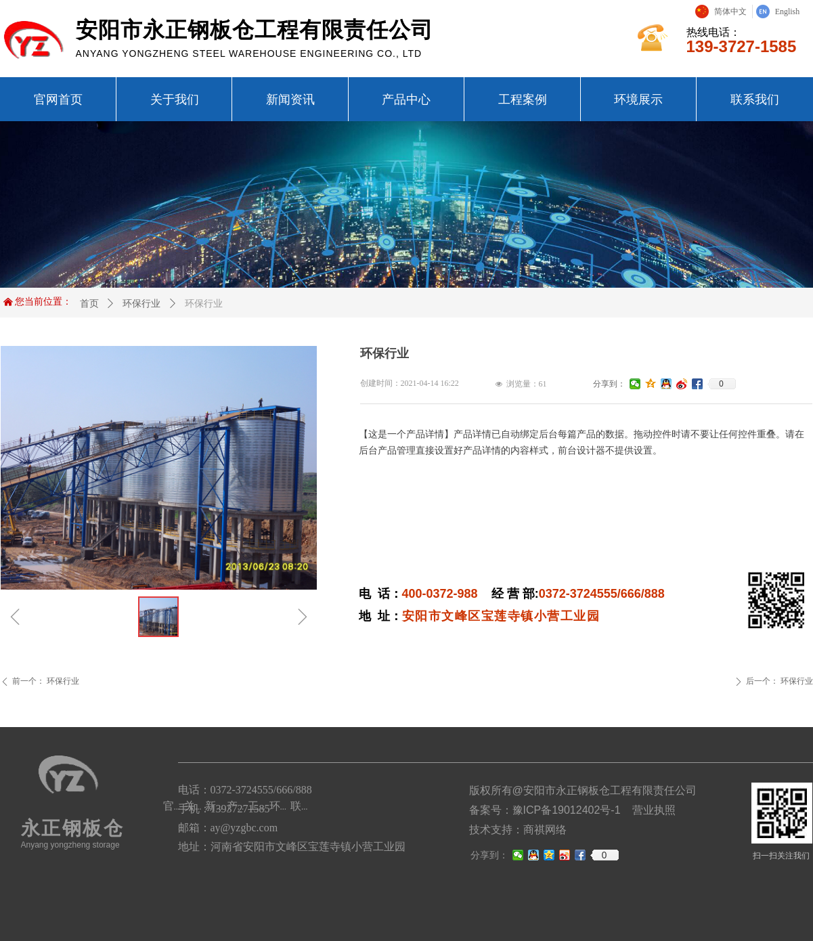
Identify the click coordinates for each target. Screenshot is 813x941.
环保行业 (141, 303)
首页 (89, 303)
